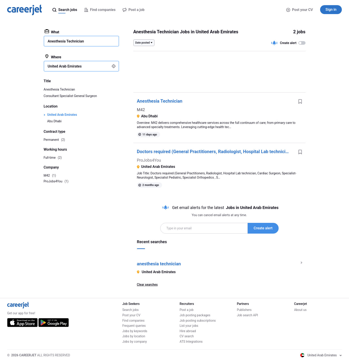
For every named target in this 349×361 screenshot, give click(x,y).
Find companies (133, 320)
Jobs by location (133, 336)
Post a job (186, 310)
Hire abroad (188, 331)
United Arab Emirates (62, 114)
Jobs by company (134, 341)
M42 (141, 109)
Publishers (244, 310)
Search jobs (130, 310)
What (52, 31)
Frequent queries (134, 325)
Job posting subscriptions (198, 320)
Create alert (263, 228)
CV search (187, 336)
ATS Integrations (191, 341)
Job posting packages (195, 315)
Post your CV (299, 10)
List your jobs (189, 325)
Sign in (330, 9)
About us (300, 310)
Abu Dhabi (54, 121)
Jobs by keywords (134, 331)
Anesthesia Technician (159, 101)
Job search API (247, 315)
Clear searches (147, 284)
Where (53, 56)
